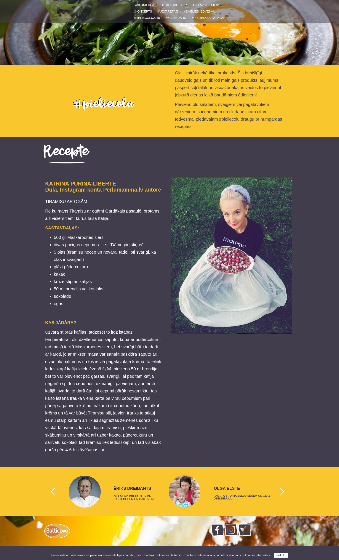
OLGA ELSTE (227, 488)
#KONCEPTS (143, 11)
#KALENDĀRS (176, 17)
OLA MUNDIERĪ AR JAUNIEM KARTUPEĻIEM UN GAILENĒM (134, 498)
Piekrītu (281, 555)
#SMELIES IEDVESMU (200, 11)
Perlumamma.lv (123, 190)
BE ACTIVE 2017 (174, 5)
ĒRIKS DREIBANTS (132, 488)
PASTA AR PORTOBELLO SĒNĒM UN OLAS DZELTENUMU (242, 497)
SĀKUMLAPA (144, 5)
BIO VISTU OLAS (206, 5)
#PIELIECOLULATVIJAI (208, 17)
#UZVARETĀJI (168, 11)
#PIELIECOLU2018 (147, 17)
